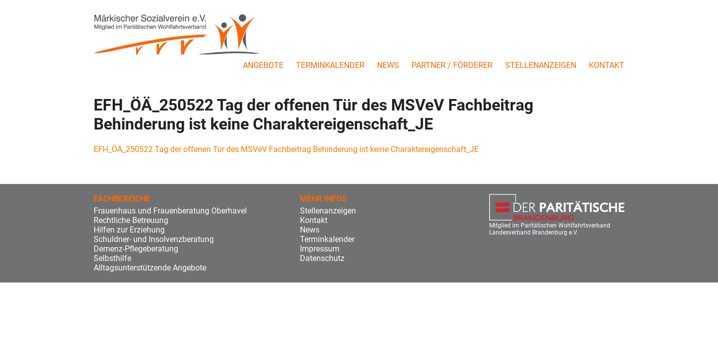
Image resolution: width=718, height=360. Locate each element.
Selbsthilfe (112, 258)
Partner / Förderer (452, 65)
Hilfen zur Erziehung (129, 229)
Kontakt (606, 65)
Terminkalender (330, 65)
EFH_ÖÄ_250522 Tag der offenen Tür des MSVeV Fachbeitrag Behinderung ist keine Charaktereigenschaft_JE (286, 149)
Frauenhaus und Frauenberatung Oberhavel (170, 211)
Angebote (263, 65)
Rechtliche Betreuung (131, 220)
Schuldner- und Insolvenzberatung (154, 239)
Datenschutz (322, 258)
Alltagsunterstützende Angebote (150, 267)
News (388, 65)
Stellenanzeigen (540, 65)
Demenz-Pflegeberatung (136, 249)
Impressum (319, 249)
